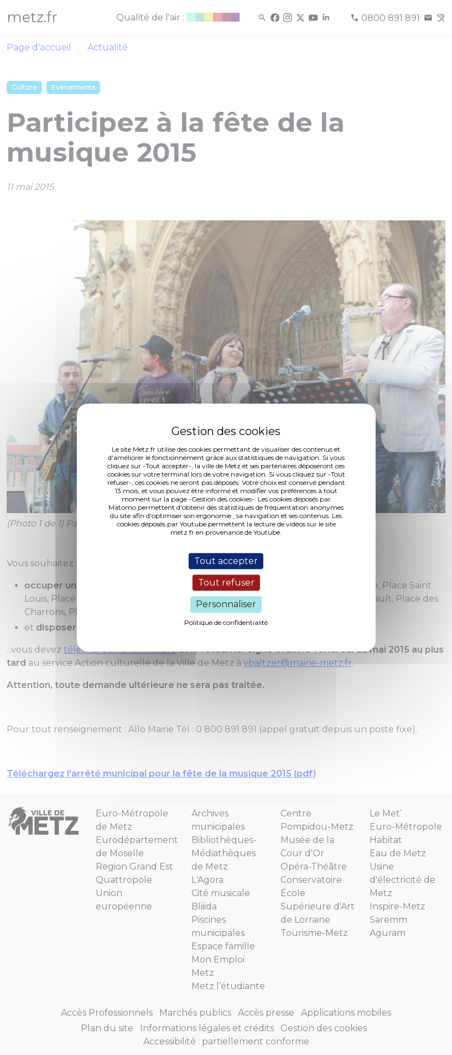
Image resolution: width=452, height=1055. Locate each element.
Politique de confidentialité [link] (226, 622)
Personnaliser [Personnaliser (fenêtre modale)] (226, 604)
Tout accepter (226, 561)
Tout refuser (226, 582)
